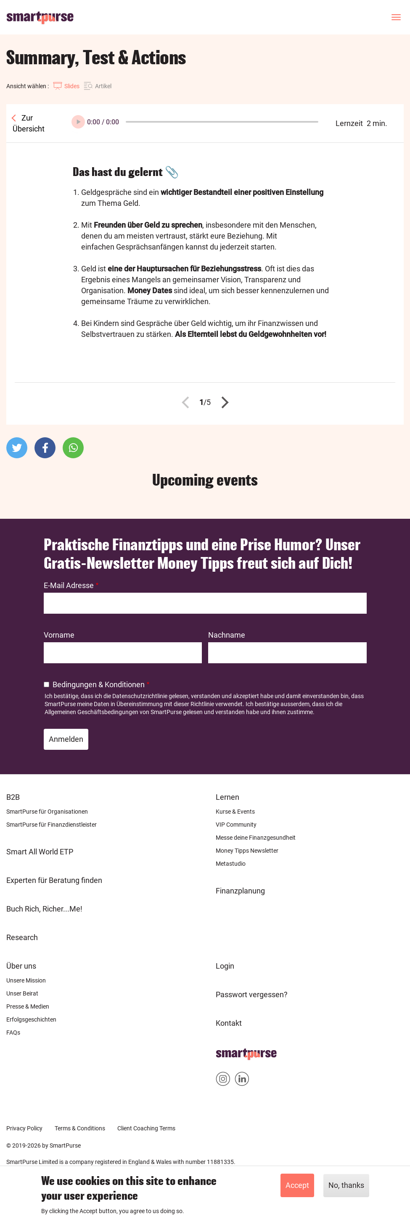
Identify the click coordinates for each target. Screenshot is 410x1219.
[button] (16, 447)
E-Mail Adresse (69, 585)
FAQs (13, 1032)
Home (226, 1051)
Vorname (59, 635)
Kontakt (229, 1023)
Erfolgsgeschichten (31, 1019)
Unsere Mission (26, 980)
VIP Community (236, 824)
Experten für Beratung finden (54, 880)
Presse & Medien (27, 1006)
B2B (13, 797)
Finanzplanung (240, 890)
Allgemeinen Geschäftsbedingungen (91, 712)
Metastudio (231, 863)
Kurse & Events (235, 811)
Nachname (226, 635)
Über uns (21, 966)
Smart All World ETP (39, 851)
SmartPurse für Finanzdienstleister (51, 824)
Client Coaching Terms (146, 1128)
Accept (297, 1185)
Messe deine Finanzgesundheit (256, 837)
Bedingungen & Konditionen (99, 684)
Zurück (187, 402)
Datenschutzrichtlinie (139, 696)
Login (225, 966)
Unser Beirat (22, 993)
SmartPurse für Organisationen (47, 811)
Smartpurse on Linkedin (242, 1080)
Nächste (222, 402)
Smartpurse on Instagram (223, 1080)
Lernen (227, 797)
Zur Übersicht (29, 123)
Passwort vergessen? (252, 994)
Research (22, 937)
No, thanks (346, 1185)
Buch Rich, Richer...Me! (44, 908)
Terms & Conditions (80, 1128)
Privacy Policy (24, 1128)
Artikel (103, 86)
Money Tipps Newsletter (247, 850)
